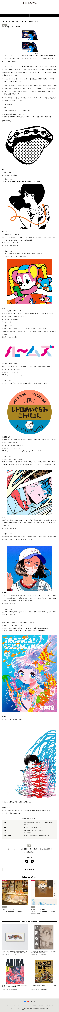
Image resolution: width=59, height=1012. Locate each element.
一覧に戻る (30, 869)
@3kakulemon (14, 245)
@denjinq (13, 528)
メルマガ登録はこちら (29, 852)
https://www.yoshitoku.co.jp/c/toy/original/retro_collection (24, 450)
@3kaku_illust (15, 242)
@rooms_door (15, 369)
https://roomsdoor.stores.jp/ (14, 374)
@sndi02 (14, 175)
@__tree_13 (13, 603)
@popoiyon (14, 319)
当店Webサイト (28, 827)
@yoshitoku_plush (17, 445)
